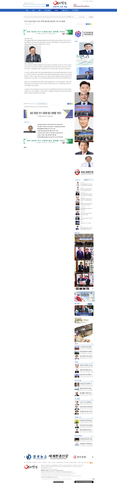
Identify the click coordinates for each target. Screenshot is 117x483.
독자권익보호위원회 (73, 462)
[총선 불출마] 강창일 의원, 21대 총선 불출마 (89, 392)
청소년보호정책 (66, 462)
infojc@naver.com (32, 103)
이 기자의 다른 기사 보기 (42, 103)
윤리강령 (29, 462)
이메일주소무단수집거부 (81, 462)
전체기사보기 (91, 1)
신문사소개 (25, 462)
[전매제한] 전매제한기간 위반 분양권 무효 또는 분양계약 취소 (50, 124)
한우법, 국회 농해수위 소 (28, 131)
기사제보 (39, 462)
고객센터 (48, 462)
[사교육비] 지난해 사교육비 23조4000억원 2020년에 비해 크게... (50, 132)
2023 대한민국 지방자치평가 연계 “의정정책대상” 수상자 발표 (92, 346)
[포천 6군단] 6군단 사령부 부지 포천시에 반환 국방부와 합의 (92, 374)
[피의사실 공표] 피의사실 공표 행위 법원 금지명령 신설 (91, 425)
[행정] (82, 202)
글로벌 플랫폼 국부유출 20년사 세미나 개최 (46, 128)
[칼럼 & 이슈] (83, 192)
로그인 (84, 1)
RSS (88, 462)
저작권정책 (53, 462)
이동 (91, 16)
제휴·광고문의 (34, 462)
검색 (47, 5)
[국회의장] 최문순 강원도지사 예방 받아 (82, 285)
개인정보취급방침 (59, 462)
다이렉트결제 (44, 462)
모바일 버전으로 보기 (58, 481)
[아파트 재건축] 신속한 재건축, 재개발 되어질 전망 (90, 406)
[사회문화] (82, 182)
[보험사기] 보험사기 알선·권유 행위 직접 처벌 (46, 134)
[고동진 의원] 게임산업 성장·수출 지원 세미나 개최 (47, 130)
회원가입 (87, 1)
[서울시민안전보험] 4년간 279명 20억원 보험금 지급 (90, 369)
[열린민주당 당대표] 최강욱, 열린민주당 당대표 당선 (90, 388)
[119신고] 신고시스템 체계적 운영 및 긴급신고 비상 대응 (91, 402)
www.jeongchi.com (55, 465)
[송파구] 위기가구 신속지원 (85, 223)
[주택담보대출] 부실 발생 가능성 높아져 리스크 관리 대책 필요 (50, 137)
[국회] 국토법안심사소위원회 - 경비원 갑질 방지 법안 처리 (92, 351)
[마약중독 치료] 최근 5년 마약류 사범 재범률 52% (90, 411)
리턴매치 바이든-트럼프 (84, 314)
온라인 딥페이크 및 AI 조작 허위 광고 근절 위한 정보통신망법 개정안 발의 (86, 195)
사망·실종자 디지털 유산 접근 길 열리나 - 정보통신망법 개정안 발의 (51, 126)
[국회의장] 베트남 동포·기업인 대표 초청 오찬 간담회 (91, 438)
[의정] (82, 187)
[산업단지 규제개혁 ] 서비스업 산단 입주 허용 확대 (90, 365)
